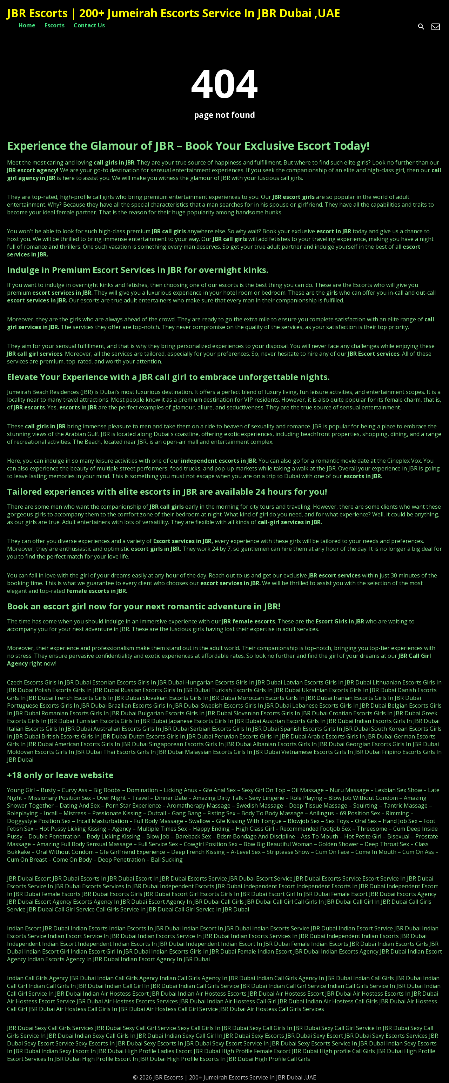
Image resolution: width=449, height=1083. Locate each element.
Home (27, 25)
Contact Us (89, 25)
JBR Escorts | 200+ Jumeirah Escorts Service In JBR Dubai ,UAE (173, 12)
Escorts (55, 25)
